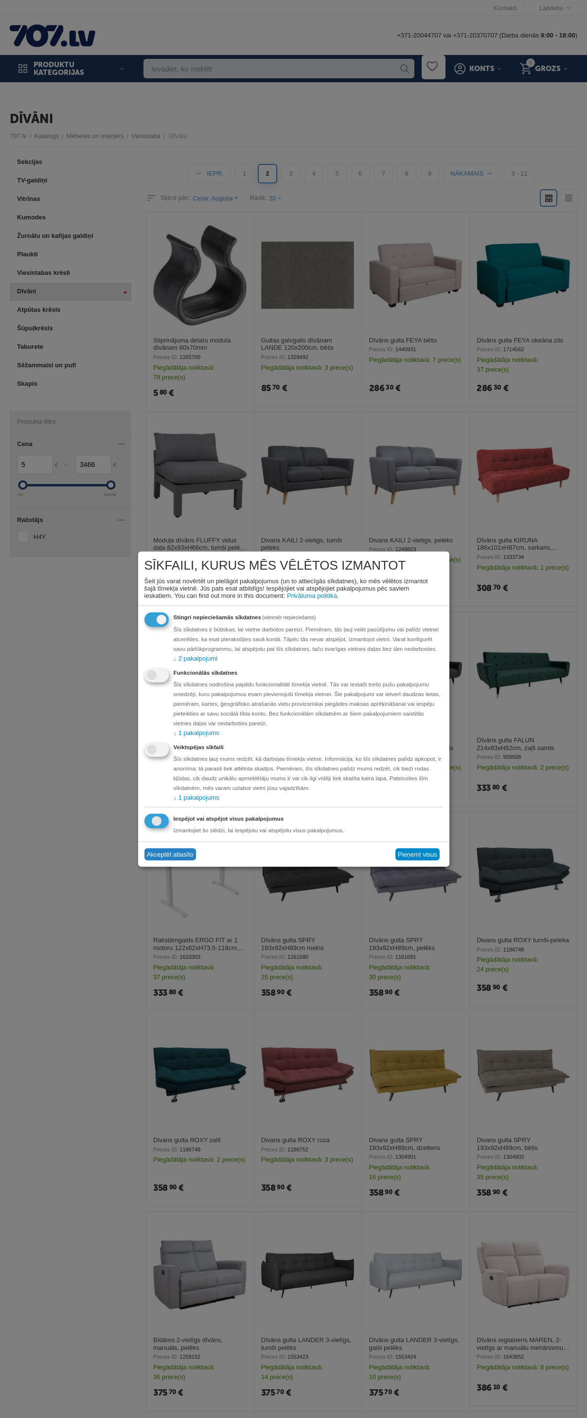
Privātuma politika (312, 595)
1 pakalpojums (196, 732)
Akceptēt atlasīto (170, 854)
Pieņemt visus (417, 854)
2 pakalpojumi (195, 658)
